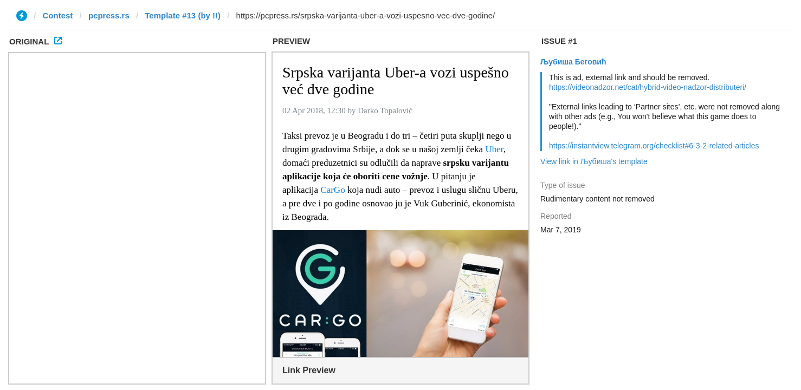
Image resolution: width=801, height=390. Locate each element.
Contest (58, 15)
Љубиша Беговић (573, 61)
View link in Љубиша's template (594, 161)
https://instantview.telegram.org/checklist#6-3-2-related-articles (654, 145)
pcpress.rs (109, 15)
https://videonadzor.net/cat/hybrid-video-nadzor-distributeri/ (647, 87)
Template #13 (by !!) (183, 15)
